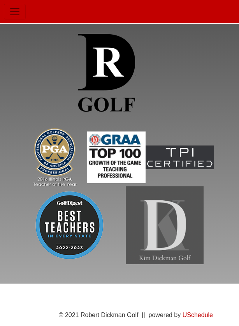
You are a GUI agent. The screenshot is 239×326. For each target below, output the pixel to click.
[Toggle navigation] (15, 11)
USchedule (198, 315)
